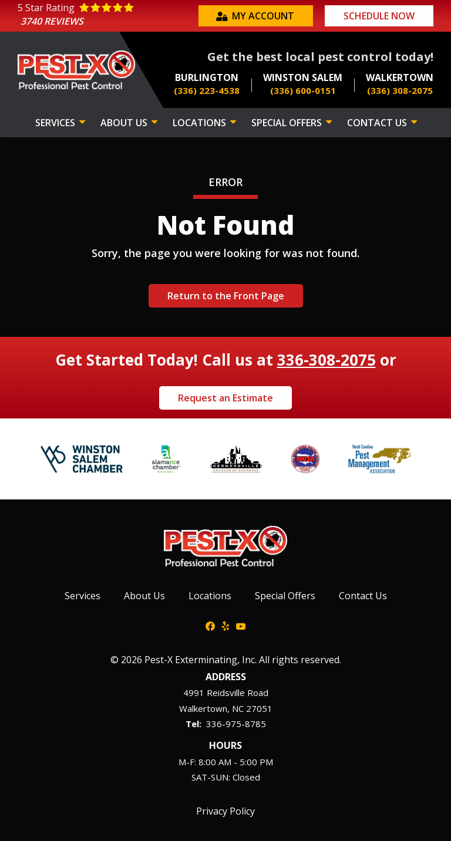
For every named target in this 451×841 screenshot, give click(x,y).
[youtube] (240, 625)
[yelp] (225, 625)
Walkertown (203, 708)
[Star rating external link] (107, 16)
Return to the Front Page (225, 295)
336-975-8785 (236, 723)
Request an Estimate (225, 397)
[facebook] (210, 625)
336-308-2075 (326, 359)
